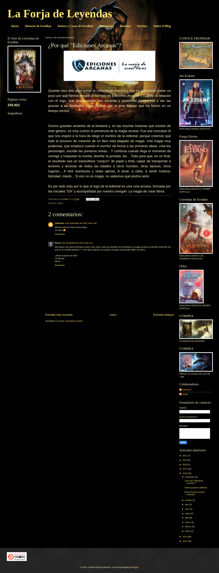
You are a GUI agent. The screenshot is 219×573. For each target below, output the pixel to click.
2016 (185, 473)
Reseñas (125, 26)
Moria (57, 243)
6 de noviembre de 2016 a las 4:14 (77, 243)
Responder (60, 234)
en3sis (185, 394)
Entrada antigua (163, 314)
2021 (185, 455)
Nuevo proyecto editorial (196, 487)
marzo (188, 522)
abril (187, 518)
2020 (185, 460)
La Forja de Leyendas (60, 13)
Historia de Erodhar (38, 26)
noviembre (190, 477)
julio (187, 504)
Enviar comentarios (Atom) (70, 321)
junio (187, 509)
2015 (185, 537)
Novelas (142, 26)
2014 (185, 541)
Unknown (59, 223)
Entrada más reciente (59, 314)
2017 (185, 469)
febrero (188, 526)
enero (188, 531)
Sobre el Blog (162, 26)
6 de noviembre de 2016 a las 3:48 (81, 223)
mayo (188, 513)
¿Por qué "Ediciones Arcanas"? (194, 482)
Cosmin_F (186, 390)
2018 (185, 464)
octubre (188, 500)
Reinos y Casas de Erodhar (75, 26)
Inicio (15, 26)
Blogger (134, 567)
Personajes (107, 26)
